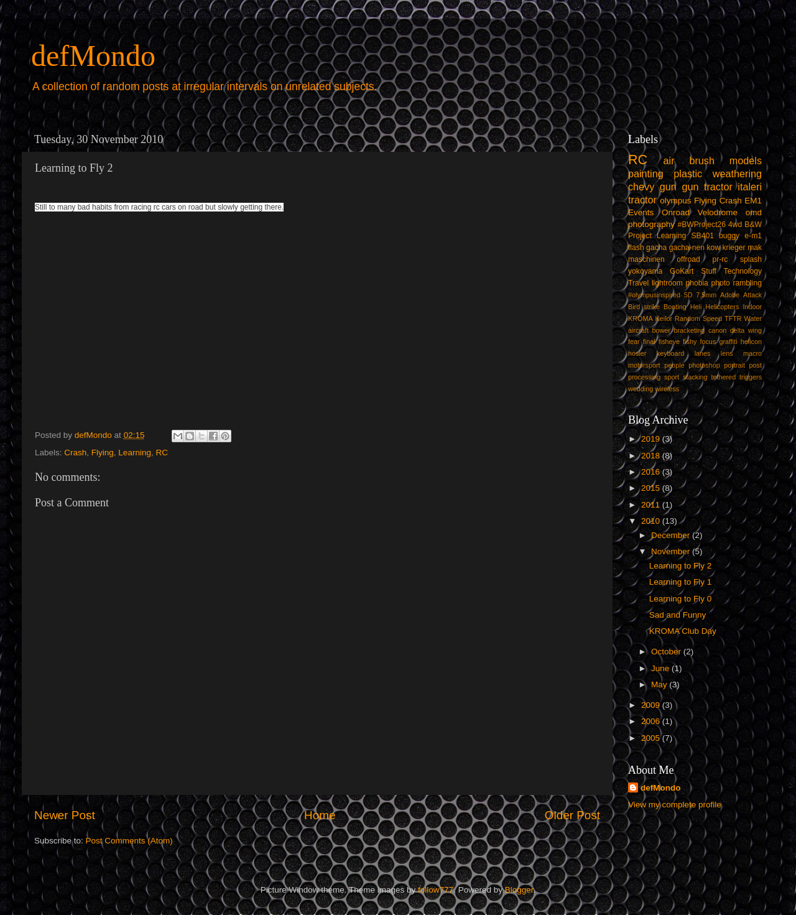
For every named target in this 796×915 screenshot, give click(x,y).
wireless (667, 388)
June (661, 668)
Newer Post (64, 815)
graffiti (728, 341)
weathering (737, 173)
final (649, 341)
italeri (750, 186)
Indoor (752, 306)
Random (687, 318)
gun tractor (707, 186)
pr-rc (720, 259)
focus (708, 341)
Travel (638, 283)
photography (651, 224)
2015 (651, 488)
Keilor (664, 318)
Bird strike (644, 306)
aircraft (638, 330)
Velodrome (718, 212)
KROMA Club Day (682, 631)
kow (714, 247)
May (660, 684)
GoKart (681, 271)
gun (668, 186)
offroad (688, 259)
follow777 (435, 889)
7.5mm (706, 295)
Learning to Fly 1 (680, 582)
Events (641, 212)
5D (688, 295)
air (669, 160)
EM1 (753, 200)
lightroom (667, 283)
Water (753, 318)
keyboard (670, 353)
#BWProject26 (701, 224)
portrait (734, 365)
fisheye (669, 341)
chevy (641, 186)
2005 (651, 738)
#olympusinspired (654, 295)
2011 (651, 504)
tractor (642, 199)
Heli (696, 306)
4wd (735, 224)
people (674, 365)
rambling (747, 283)
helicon (751, 341)
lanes (703, 353)
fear (634, 341)
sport (671, 377)
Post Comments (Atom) (129, 840)
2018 (651, 455)
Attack (752, 295)
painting (646, 173)
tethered (723, 377)
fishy (689, 341)
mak (754, 247)
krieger (734, 247)
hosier (637, 353)
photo (720, 283)
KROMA (640, 318)
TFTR (733, 318)
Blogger (519, 889)
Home (319, 815)
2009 (651, 705)
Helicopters (722, 306)
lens (727, 353)
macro (752, 353)
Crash (75, 452)
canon (717, 330)
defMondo (93, 55)
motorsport (644, 365)
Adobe (729, 295)
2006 (651, 721)
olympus (675, 200)
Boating (675, 306)
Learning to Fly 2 (680, 565)
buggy (729, 235)
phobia (696, 283)
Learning (134, 452)
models (745, 160)
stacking (695, 377)
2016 (651, 471)
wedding (640, 388)
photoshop (704, 365)
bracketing (689, 330)
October (667, 651)
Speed (712, 318)
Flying (102, 452)
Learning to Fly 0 (680, 598)
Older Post (572, 815)
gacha (656, 247)
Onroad (676, 212)
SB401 (702, 235)
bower (661, 330)
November (671, 551)
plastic (687, 173)
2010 (651, 521)
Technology (743, 271)
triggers (750, 377)
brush (702, 160)
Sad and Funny (677, 615)
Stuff (708, 271)
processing (644, 377)
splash (751, 259)
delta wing (746, 330)
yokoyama (645, 271)
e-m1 (753, 235)
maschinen (646, 259)
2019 (651, 439)
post (755, 365)
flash (636, 247)
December (671, 535)
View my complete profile (674, 804)
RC (161, 452)
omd (754, 212)
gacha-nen (687, 247)
